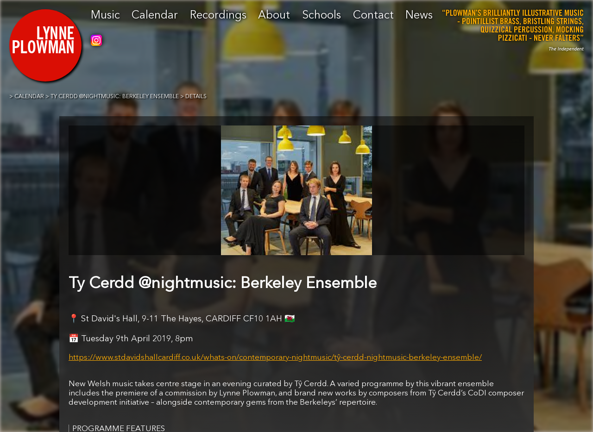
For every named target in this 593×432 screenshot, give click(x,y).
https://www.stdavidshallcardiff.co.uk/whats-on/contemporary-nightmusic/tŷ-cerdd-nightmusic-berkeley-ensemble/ (275, 358)
